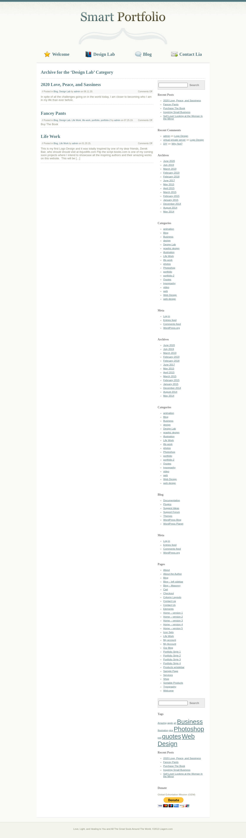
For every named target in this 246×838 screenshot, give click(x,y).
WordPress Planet (173, 523)
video (166, 287)
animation (168, 229)
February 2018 (171, 176)
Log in (166, 316)
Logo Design (181, 136)
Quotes (167, 279)
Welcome (60, 54)
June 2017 (169, 180)
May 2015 (168, 184)
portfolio (96, 120)
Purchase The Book (174, 108)
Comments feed (172, 324)
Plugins (167, 504)
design (167, 240)
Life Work (76, 120)
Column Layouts (172, 597)
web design (169, 299)
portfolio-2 (106, 120)
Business (168, 236)
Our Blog (168, 647)
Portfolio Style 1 (172, 651)
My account (169, 640)
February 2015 (171, 196)
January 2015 (170, 200)
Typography (169, 686)
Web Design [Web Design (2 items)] (176, 740)
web (165, 291)
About (166, 570)
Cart (165, 589)
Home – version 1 (173, 612)
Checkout (168, 593)
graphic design (171, 248)
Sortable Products (173, 683)
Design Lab (104, 54)
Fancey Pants (53, 113)
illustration (169, 252)
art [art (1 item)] (175, 723)
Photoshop (169, 268)
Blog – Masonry (172, 585)
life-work (86, 120)
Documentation (171, 500)
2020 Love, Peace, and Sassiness (71, 84)
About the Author (172, 574)
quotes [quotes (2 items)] (171, 736)
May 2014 (168, 211)
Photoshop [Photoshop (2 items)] (189, 729)
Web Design (170, 295)
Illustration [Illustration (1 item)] (163, 730)
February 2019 (171, 172)
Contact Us (169, 605)
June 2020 (169, 161)
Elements (168, 609)
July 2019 (168, 165)
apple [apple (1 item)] (170, 723)
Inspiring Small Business (176, 112)
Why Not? (177, 143)
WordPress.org (171, 328)
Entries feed (170, 320)
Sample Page (170, 671)
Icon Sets (168, 632)
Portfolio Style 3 (172, 659)
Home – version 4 (173, 624)
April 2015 (169, 188)
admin (77, 91)
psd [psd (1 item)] (159, 737)
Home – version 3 (173, 620)
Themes (167, 516)
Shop (166, 679)
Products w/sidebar (174, 667)
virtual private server (174, 140)
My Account (169, 644)
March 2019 (170, 169)
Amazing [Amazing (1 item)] (162, 723)
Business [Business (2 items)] (190, 721)
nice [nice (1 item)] (171, 730)
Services (168, 675)
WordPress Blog (172, 520)
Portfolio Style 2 (172, 655)
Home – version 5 (173, 628)
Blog (147, 54)
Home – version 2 (173, 616)
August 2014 (170, 207)
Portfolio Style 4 (172, 663)
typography (169, 283)
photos (167, 264)
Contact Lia (190, 54)
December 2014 (172, 204)
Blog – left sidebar (173, 581)
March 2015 (170, 192)
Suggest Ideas (171, 508)
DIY (165, 143)
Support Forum (171, 512)
